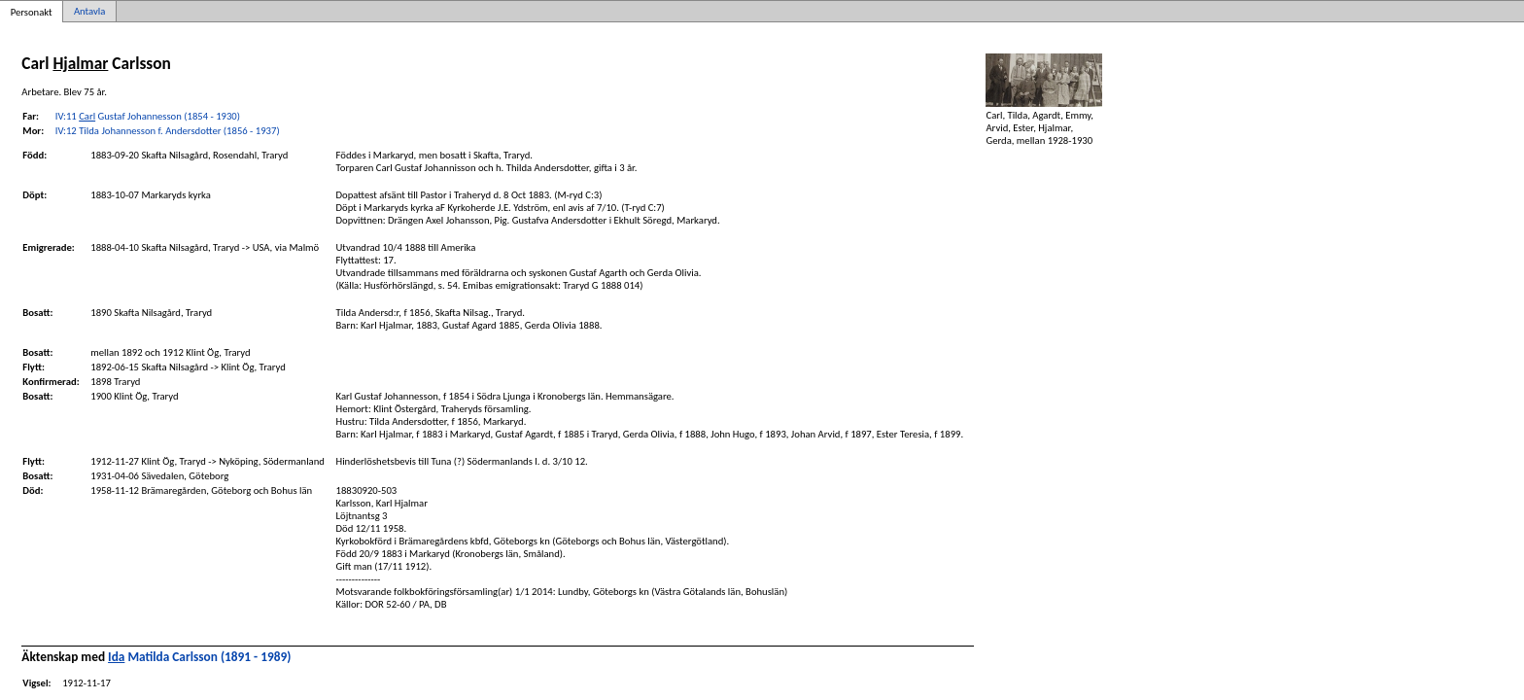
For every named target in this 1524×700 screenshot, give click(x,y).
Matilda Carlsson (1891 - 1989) (199, 656)
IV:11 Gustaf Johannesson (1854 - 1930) (147, 116)
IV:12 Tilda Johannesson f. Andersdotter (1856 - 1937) (167, 130)
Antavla (89, 11)
